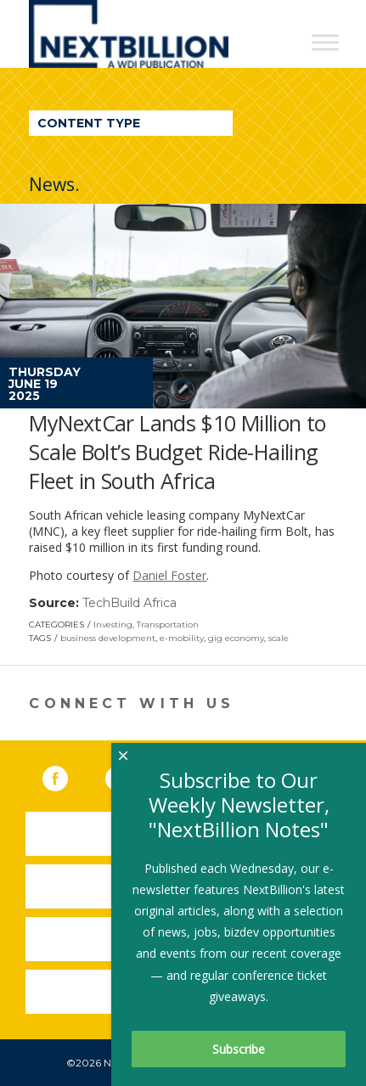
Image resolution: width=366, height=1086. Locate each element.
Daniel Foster (169, 575)
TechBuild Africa (129, 603)
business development (107, 638)
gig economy (236, 638)
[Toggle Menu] (325, 42)
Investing (112, 624)
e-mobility (182, 638)
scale (278, 638)
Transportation (168, 624)
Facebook (67, 775)
